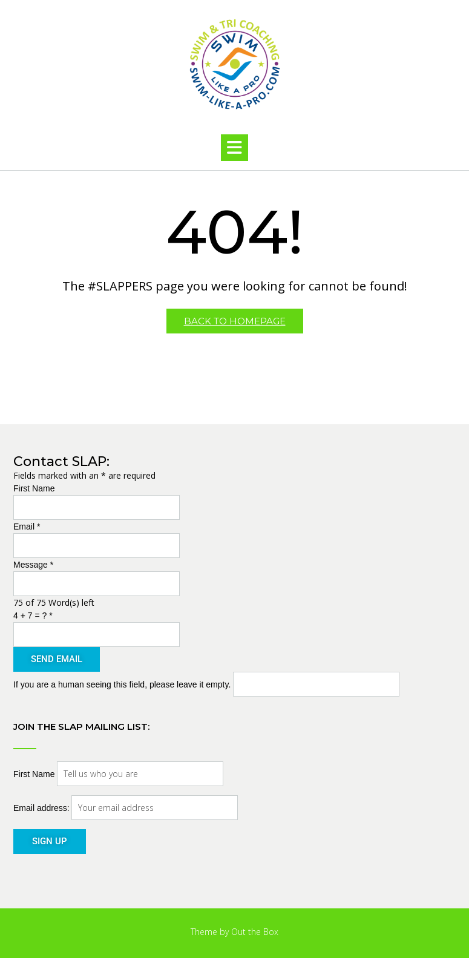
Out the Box (254, 931)
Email (26, 526)
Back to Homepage (235, 321)
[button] (234, 147)
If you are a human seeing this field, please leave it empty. (206, 684)
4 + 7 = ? (33, 615)
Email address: (42, 808)
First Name (33, 488)
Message (33, 564)
